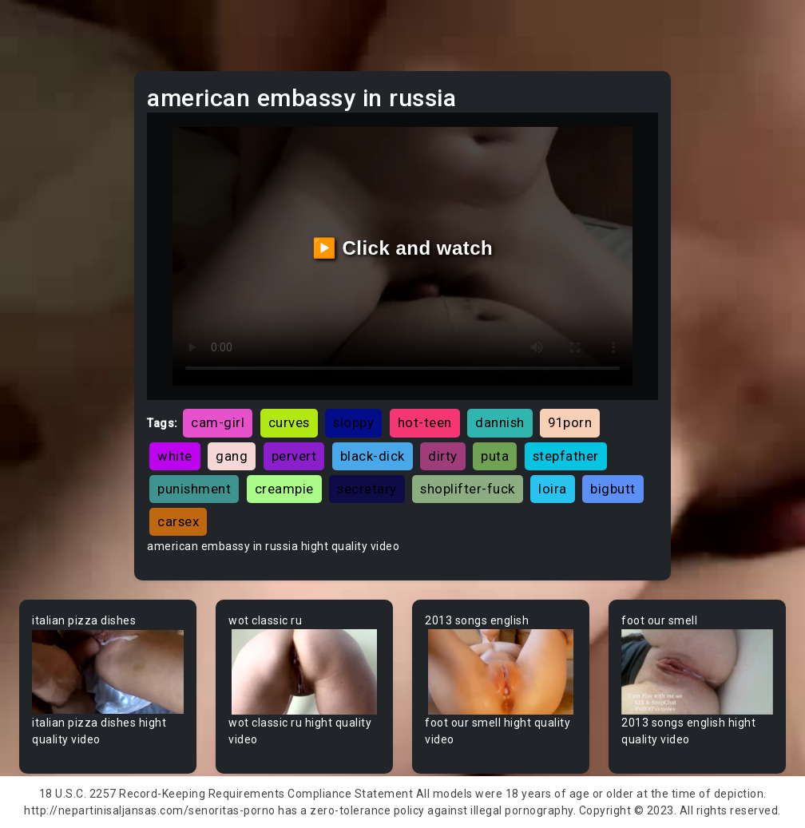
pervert (294, 456)
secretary (367, 489)
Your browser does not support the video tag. (108, 672)
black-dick (372, 456)
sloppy (353, 422)
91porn (570, 422)
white (174, 456)
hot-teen (425, 422)
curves (289, 422)
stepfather (566, 456)
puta (495, 456)
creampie (284, 489)
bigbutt (613, 489)
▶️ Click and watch (403, 248)
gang (232, 456)
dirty (443, 456)
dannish (500, 422)
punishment (194, 489)
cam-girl (217, 422)
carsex (178, 521)
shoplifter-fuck (467, 489)
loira (552, 489)
